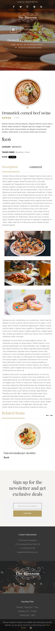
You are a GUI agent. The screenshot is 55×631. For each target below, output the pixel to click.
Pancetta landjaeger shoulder (20, 453)
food (27, 152)
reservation (29, 29)
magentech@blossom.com (27, 552)
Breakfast (16, 147)
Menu (13, 29)
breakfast (20, 152)
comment (35, 167)
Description (10, 167)
